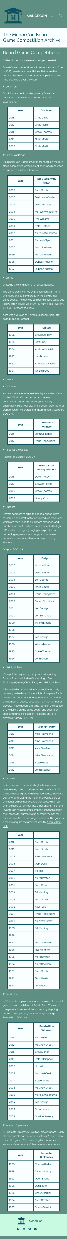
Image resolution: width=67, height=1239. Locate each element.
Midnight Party (14, 667)
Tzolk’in (10, 379)
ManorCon (37, 15)
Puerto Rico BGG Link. (15, 1017)
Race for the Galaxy (17, 449)
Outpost (10, 507)
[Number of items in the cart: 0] (60, 15)
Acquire (10, 778)
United (9, 277)
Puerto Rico (12, 994)
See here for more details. (46, 1144)
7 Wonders (12, 386)
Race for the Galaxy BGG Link (19, 456)
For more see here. (23, 308)
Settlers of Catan (15, 155)
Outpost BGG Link (13, 549)
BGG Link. (28, 718)
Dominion (11, 86)
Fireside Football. (20, 319)
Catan (35, 161)
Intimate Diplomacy (17, 1125)
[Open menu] (52, 15)
